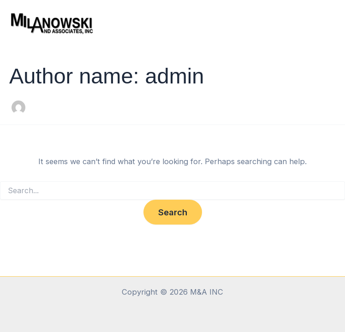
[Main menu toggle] (325, 23)
